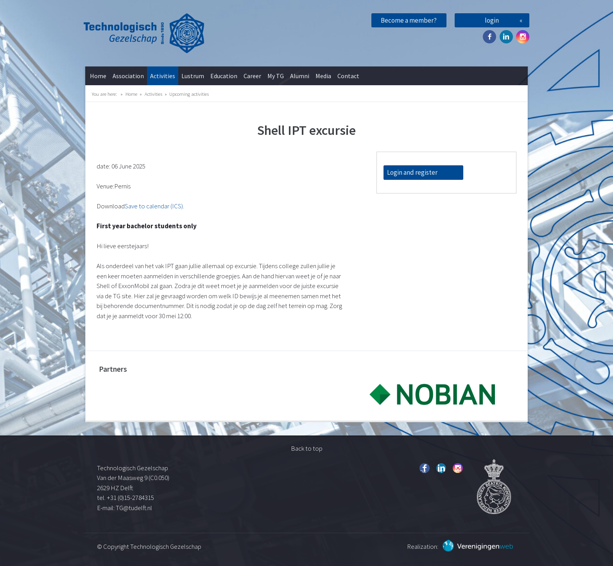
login (492, 20)
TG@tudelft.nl (134, 507)
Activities (162, 76)
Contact (348, 76)
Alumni (299, 76)
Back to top (307, 448)
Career (252, 76)
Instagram (522, 36)
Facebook (489, 36)
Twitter (506, 36)
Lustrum (192, 76)
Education (223, 76)
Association (128, 76)
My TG (275, 76)
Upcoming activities (189, 94)
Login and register (412, 172)
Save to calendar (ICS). (154, 206)
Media (323, 76)
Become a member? (409, 20)
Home (98, 76)
